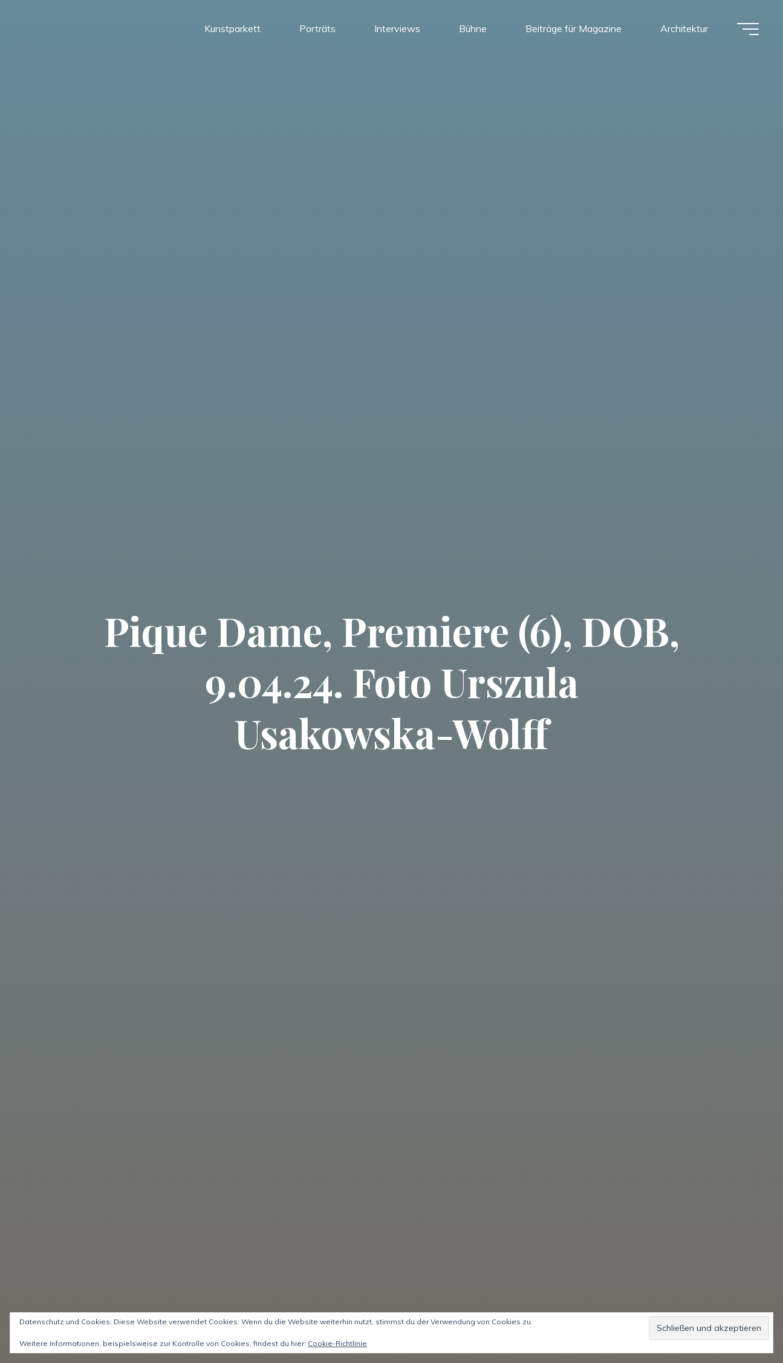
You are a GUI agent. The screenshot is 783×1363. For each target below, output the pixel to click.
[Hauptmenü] (748, 29)
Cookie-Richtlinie (337, 1343)
